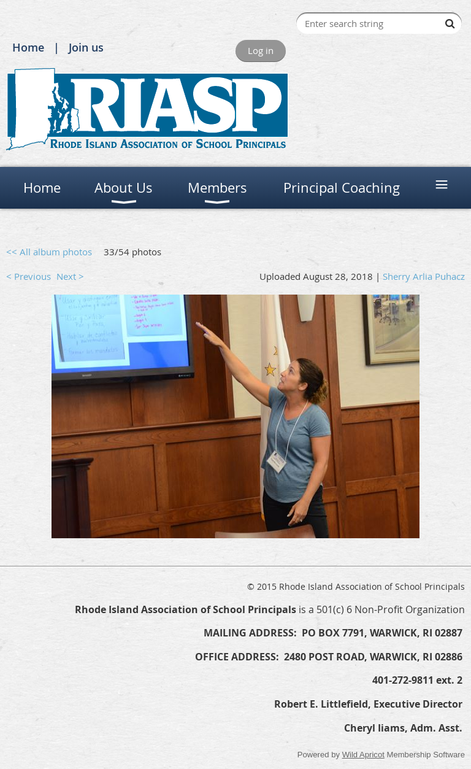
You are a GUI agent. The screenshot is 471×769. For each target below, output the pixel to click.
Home (28, 47)
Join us (86, 47)
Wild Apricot (363, 754)
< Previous (28, 276)
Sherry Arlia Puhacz (424, 276)
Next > (70, 276)
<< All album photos (49, 251)
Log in (261, 50)
